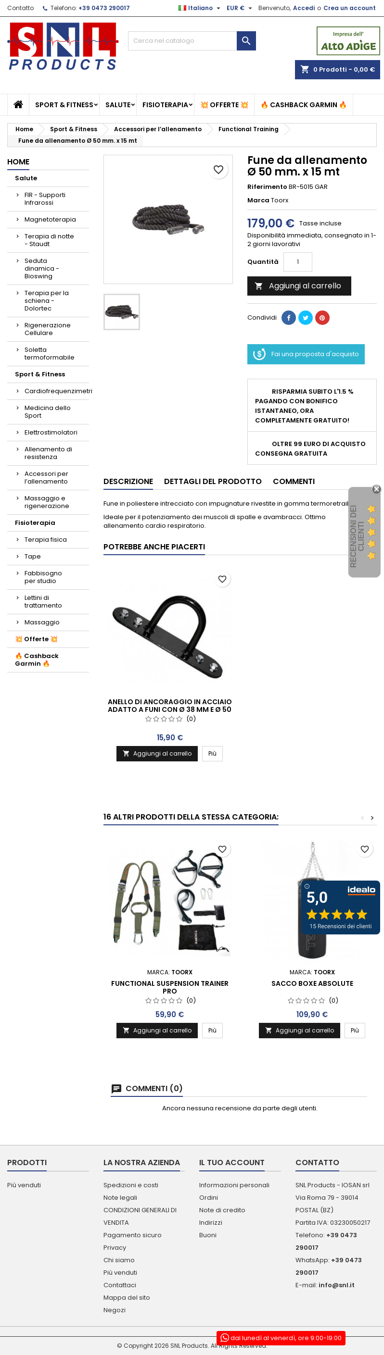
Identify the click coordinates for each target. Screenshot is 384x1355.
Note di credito (222, 1210)
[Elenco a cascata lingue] (201, 8)
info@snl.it (337, 1285)
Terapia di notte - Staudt (49, 240)
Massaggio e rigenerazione (47, 502)
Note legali (120, 1197)
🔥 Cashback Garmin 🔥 (303, 105)
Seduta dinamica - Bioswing (42, 268)
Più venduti (24, 1185)
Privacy (114, 1247)
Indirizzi (210, 1222)
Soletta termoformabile (50, 353)
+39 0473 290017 (104, 8)
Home (18, 161)
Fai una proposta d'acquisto (306, 354)
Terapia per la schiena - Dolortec (47, 300)
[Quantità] (297, 262)
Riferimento (267, 187)
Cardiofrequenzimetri (57, 391)
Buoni (208, 1235)
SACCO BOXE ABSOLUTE (312, 983)
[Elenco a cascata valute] (241, 8)
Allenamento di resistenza (48, 453)
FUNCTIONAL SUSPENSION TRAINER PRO (170, 987)
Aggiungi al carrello (298, 285)
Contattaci (119, 1285)
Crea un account (349, 8)
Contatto (20, 8)
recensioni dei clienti (357, 536)
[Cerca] (192, 40)
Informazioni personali (234, 1185)
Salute (117, 105)
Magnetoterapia (50, 219)
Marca (258, 200)
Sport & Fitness (64, 105)
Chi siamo (119, 1260)
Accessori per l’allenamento (46, 477)
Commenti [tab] (294, 481)
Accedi (304, 8)
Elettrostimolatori (51, 432)
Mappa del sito (126, 1297)
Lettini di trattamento (43, 601)
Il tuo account (232, 1162)
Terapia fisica (46, 539)
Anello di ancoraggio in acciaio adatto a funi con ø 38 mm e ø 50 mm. (170, 709)
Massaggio (42, 622)
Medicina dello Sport (48, 411)
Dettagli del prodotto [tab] (213, 481)
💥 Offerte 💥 (224, 105)
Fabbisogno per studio (43, 577)
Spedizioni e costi (130, 1185)
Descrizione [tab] (128, 481)
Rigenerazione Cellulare (48, 329)
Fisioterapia (165, 105)
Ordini (208, 1197)
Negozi (114, 1310)
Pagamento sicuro (132, 1235)
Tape (33, 556)
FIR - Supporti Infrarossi (45, 198)
